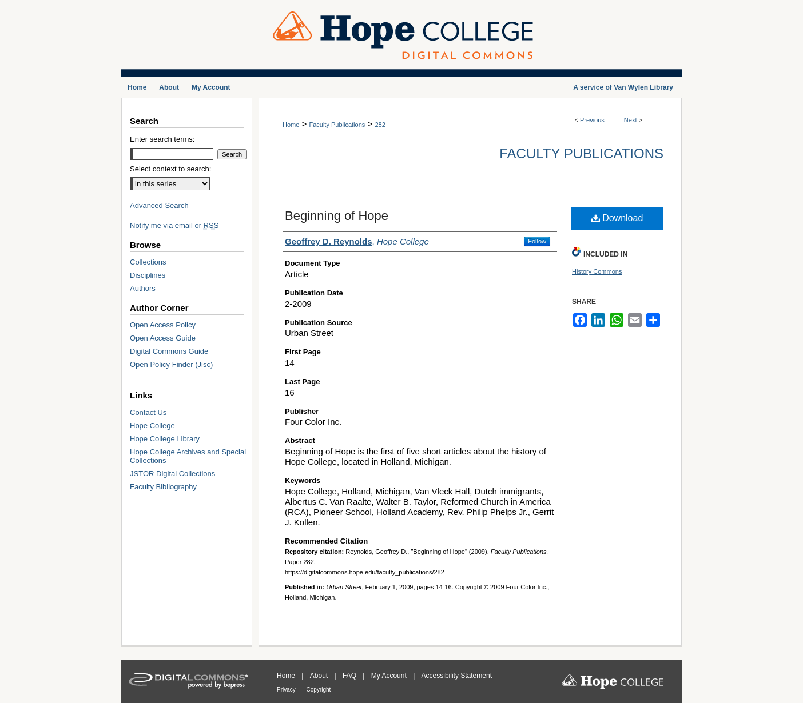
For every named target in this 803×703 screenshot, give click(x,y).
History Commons (597, 271)
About (320, 676)
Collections (148, 262)
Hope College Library (165, 438)
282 (380, 124)
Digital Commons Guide (169, 351)
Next (630, 120)
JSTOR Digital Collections (172, 473)
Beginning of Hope (336, 216)
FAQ (350, 676)
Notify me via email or (174, 225)
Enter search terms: (162, 139)
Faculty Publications (337, 124)
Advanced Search (159, 205)
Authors (143, 288)
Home (291, 124)
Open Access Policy (163, 325)
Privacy (287, 689)
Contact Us (148, 412)
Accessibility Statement (457, 676)
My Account (389, 676)
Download (617, 218)
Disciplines (147, 275)
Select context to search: (170, 169)
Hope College (152, 425)
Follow (537, 241)
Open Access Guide (163, 338)
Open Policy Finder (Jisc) (171, 364)
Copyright (319, 689)
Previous (592, 120)
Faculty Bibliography (163, 486)
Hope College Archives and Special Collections (188, 456)
